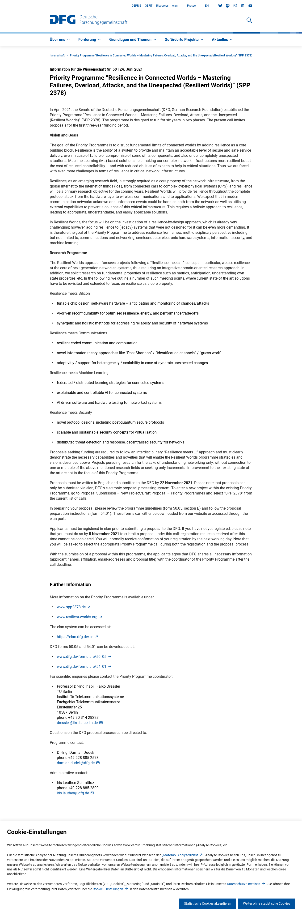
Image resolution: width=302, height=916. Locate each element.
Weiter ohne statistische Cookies (266, 903)
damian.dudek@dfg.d (78, 763)
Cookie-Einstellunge (111, 889)
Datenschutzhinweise (246, 884)
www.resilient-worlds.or (80, 617)
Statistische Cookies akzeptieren (207, 903)
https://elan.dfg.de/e (78, 637)
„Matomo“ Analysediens (183, 855)
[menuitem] (60, 40)
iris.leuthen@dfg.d (76, 793)
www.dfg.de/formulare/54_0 (84, 666)
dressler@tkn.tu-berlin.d (80, 722)
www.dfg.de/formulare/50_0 (84, 656)
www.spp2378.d (74, 607)
